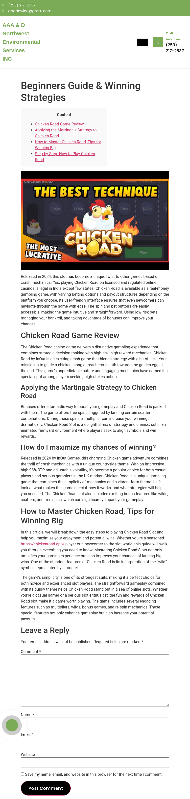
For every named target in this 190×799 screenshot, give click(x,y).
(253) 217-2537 (175, 48)
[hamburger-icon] (142, 42)
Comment (31, 652)
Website (28, 755)
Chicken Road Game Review (59, 124)
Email (27, 735)
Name (27, 715)
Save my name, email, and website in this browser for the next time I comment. (94, 774)
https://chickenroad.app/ (42, 544)
